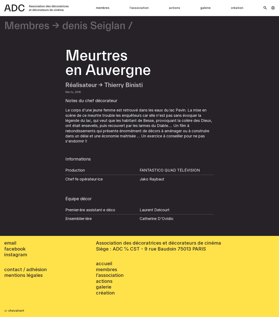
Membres (102, 8)
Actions (174, 8)
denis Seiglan (93, 26)
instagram (15, 254)
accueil (104, 263)
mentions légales (23, 275)
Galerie (205, 8)
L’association (139, 8)
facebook (15, 249)
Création (237, 8)
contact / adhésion (25, 269)
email (10, 243)
